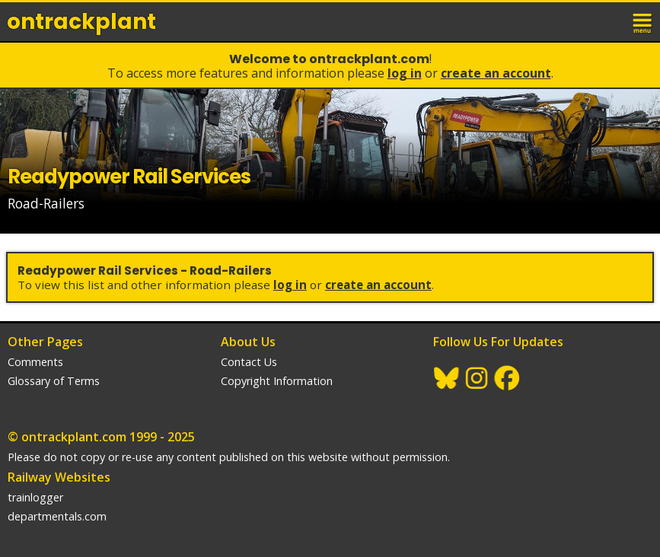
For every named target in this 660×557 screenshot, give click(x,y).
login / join (610, 21)
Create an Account (496, 73)
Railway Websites (59, 477)
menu (643, 21)
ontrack (81, 22)
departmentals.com (57, 516)
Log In (404, 73)
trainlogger (35, 497)
